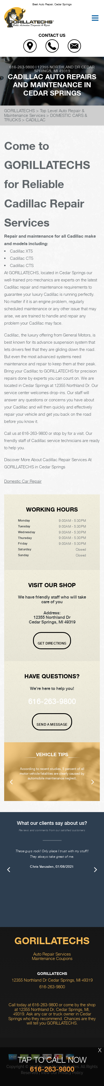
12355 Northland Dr (58, 67)
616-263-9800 (21, 67)
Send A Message (52, 724)
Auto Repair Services (52, 953)
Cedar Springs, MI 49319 (64, 69)
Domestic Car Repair (23, 481)
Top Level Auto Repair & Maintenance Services (44, 113)
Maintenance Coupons (52, 958)
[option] (52, 771)
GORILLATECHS (19, 110)
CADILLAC (35, 119)
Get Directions (52, 643)
